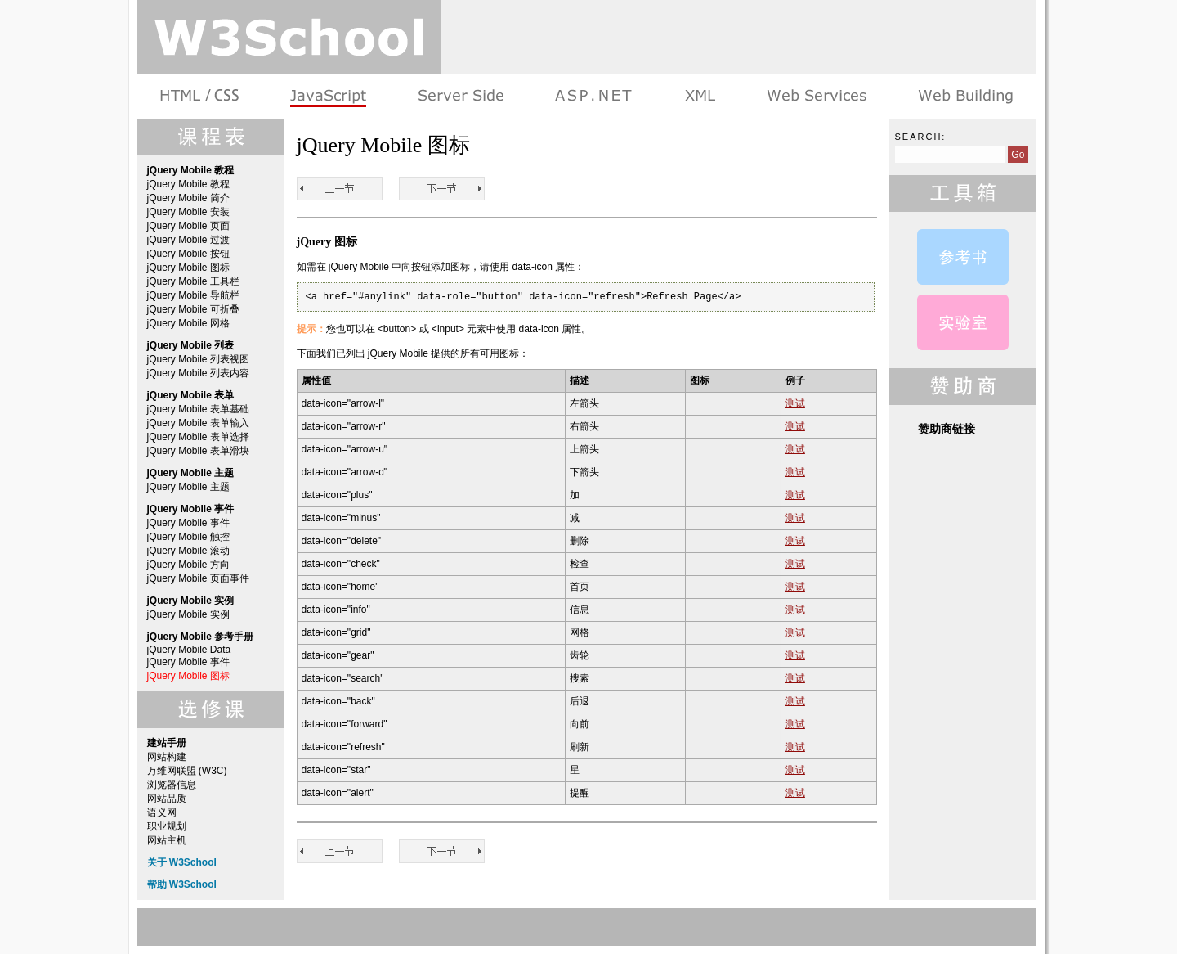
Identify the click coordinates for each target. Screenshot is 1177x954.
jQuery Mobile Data (189, 649)
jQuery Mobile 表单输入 (198, 423)
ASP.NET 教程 (593, 96)
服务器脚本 (460, 96)
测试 (795, 403)
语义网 (162, 812)
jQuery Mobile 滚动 (188, 550)
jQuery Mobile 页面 (188, 226)
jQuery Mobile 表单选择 (198, 437)
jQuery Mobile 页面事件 (198, 578)
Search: (921, 137)
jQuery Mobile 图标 (188, 267)
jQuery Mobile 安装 (188, 212)
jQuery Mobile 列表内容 (198, 373)
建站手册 (964, 96)
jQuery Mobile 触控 (188, 536)
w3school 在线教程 (289, 37)
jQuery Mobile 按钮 (188, 253)
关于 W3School (182, 862)
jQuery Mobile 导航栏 (193, 295)
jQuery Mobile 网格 (188, 323)
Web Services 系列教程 (816, 96)
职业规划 (166, 826)
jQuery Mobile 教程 (188, 184)
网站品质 (166, 798)
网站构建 (166, 757)
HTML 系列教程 (200, 96)
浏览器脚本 (328, 96)
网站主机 (166, 840)
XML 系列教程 (699, 96)
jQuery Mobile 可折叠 (193, 309)
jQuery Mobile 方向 (188, 564)
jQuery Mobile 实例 (188, 614)
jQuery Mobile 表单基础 (198, 409)
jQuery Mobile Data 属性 (963, 257)
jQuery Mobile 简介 (188, 198)
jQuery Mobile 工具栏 (193, 281)
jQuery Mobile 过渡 (188, 239)
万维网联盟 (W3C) (187, 770)
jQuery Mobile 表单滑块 (198, 451)
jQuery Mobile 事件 (188, 523)
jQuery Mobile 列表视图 (198, 359)
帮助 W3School (182, 884)
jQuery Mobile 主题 (188, 487)
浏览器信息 (171, 784)
